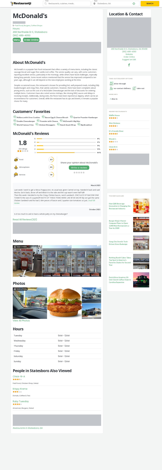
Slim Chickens (114, 123)
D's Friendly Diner (116, 131)
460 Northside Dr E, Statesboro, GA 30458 (129, 49)
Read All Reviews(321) (25, 219)
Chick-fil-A (19, 376)
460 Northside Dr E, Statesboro (30, 32)
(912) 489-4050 (21, 35)
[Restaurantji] (21, 3)
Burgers (27, 25)
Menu (17, 39)
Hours (16, 28)
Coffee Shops (36, 25)
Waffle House (114, 115)
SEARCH (149, 3)
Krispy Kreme (20, 388)
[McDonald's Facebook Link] (129, 64)
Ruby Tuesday (21, 401)
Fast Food (19, 25)
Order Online (31, 39)
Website (129, 54)
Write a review (79, 167)
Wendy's (112, 139)
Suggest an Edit (129, 59)
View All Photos (21, 320)
